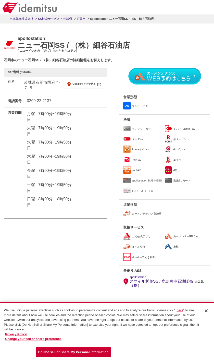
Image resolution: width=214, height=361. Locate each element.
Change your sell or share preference (33, 340)
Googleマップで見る (84, 84)
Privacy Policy (16, 336)
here (179, 312)
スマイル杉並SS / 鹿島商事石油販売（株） (162, 282)
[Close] (206, 312)
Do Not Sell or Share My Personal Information (73, 354)
